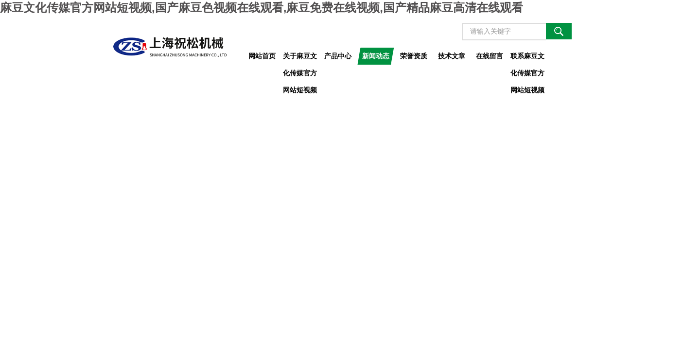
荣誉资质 (413, 56)
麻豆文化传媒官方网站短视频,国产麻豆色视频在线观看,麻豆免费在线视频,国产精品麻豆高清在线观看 (261, 7)
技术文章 (451, 56)
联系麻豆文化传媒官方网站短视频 (527, 58)
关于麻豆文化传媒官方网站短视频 (300, 58)
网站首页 (262, 56)
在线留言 (489, 56)
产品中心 (337, 56)
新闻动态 (375, 56)
